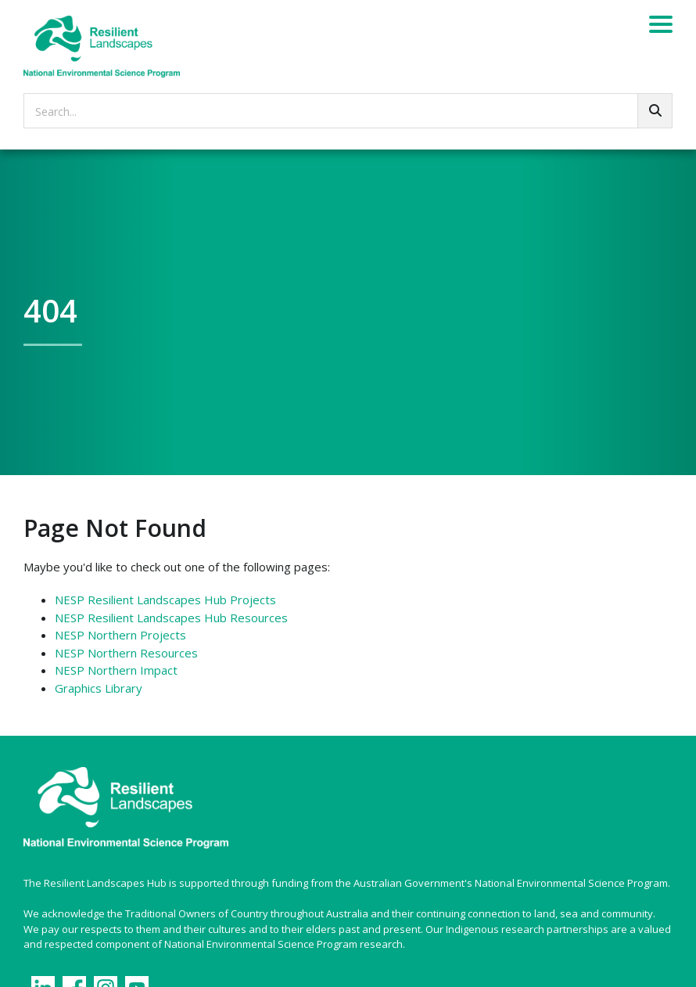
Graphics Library (98, 688)
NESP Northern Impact (116, 670)
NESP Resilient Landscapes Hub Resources (171, 617)
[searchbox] (348, 110)
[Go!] (655, 110)
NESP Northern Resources (126, 653)
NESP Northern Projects (120, 635)
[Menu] (661, 27)
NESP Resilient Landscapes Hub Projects (165, 599)
